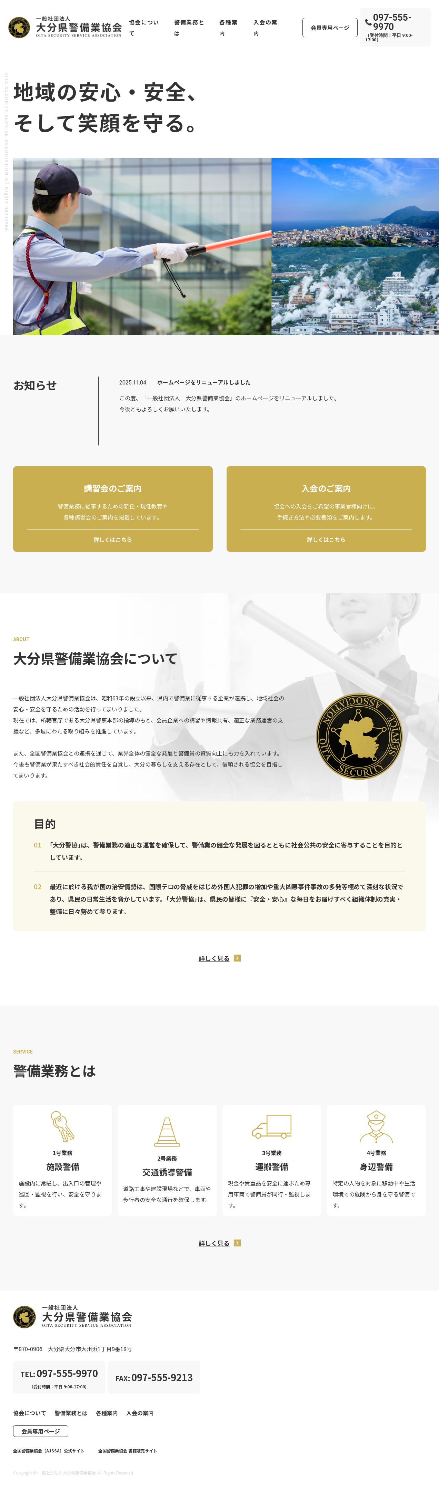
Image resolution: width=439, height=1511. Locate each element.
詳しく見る (214, 958)
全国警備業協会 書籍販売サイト (127, 1450)
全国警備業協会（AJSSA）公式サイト (48, 1450)
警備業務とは (189, 27)
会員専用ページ (330, 27)
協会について (144, 27)
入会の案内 (265, 27)
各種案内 (228, 27)
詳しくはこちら (112, 539)
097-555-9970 (388, 22)
